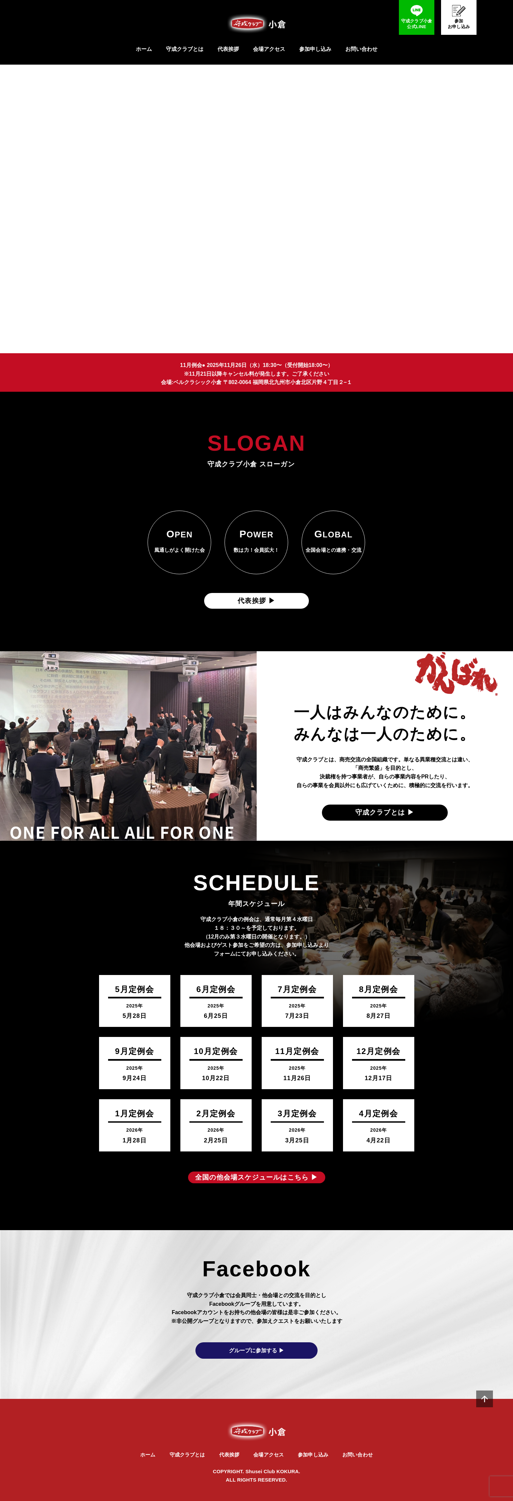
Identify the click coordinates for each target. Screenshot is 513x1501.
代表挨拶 (228, 49)
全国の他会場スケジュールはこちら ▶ (256, 1177)
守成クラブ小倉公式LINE (416, 23)
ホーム (144, 49)
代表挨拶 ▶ (256, 600)
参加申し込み (315, 49)
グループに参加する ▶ (256, 1350)
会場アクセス (269, 49)
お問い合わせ (361, 49)
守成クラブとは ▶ (384, 812)
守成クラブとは (184, 49)
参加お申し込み (459, 23)
